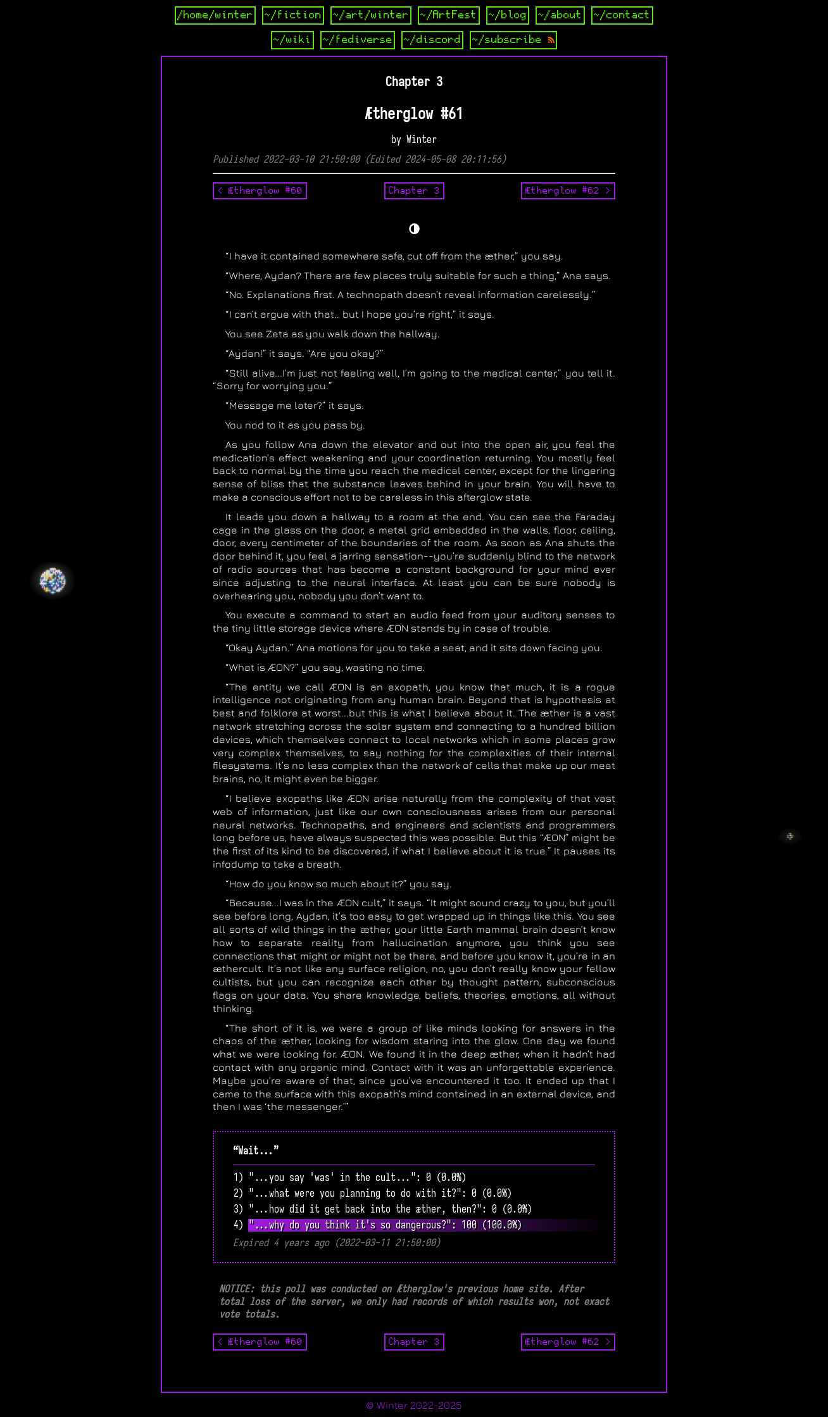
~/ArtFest (448, 15)
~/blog (508, 15)
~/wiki (292, 40)
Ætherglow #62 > (568, 190)
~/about (560, 15)
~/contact (622, 15)
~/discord (432, 40)
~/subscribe (513, 40)
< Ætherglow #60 (260, 190)
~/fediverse (357, 40)
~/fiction (293, 15)
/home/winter (215, 15)
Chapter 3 (414, 190)
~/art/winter (371, 15)
